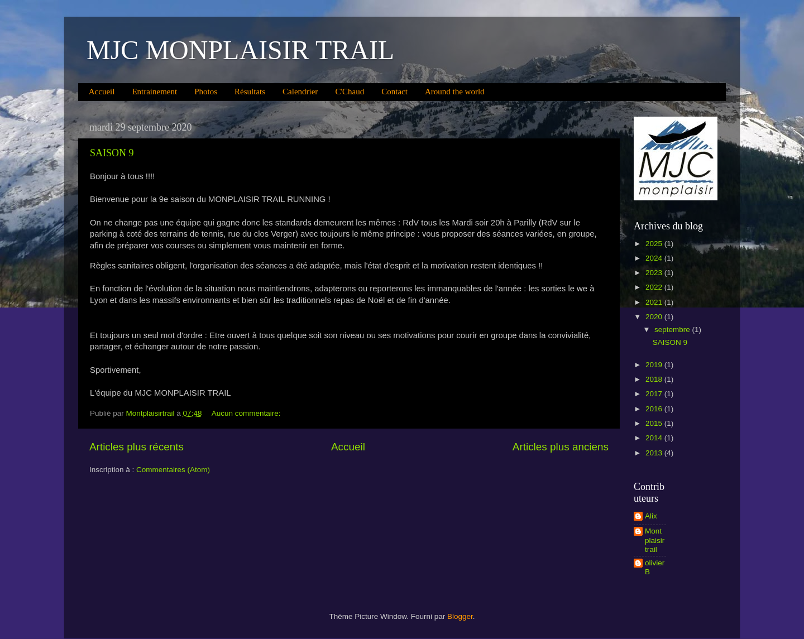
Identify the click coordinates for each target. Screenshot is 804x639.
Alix (651, 516)
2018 (654, 379)
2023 (654, 272)
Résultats (249, 91)
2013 (654, 453)
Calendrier (300, 91)
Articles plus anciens (561, 447)
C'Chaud (349, 91)
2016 (654, 409)
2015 (654, 423)
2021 (654, 302)
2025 (654, 243)
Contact (394, 91)
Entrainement (154, 91)
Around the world (455, 91)
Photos (205, 91)
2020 (654, 317)
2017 (654, 394)
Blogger (460, 616)
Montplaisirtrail (654, 540)
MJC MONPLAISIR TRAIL (240, 50)
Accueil (102, 91)
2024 (654, 258)
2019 (654, 365)
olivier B (654, 567)
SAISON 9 (112, 152)
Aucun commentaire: (247, 413)
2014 (654, 438)
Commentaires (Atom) (173, 469)
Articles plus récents (136, 447)
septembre (673, 329)
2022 (654, 287)
